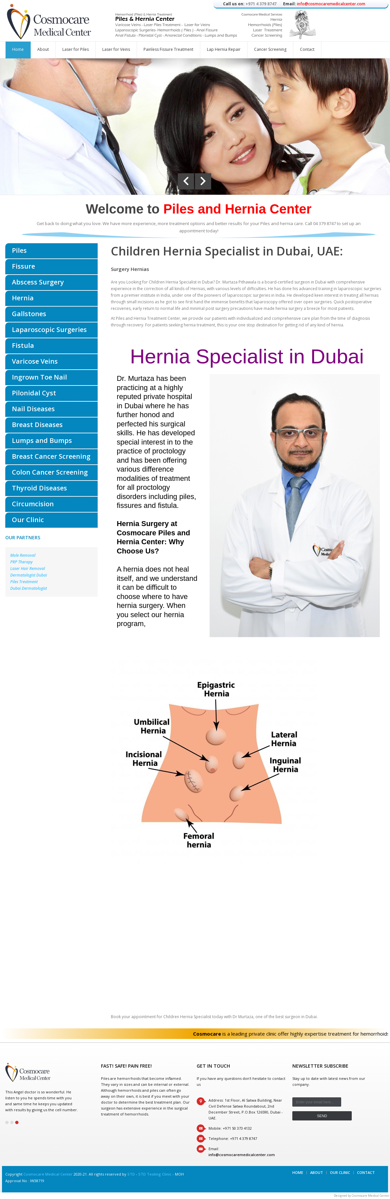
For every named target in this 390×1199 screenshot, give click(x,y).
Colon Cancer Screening (50, 472)
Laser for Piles (75, 49)
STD (131, 1174)
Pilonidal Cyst (34, 392)
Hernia (23, 297)
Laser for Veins (116, 49)
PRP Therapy (21, 562)
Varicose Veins (35, 361)
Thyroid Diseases (39, 487)
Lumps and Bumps (42, 440)
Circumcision (33, 503)
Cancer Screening (270, 49)
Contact (307, 49)
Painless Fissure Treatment (168, 49)
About (43, 49)
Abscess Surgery (38, 282)
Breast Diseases (37, 424)
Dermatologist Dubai (28, 575)
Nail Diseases (33, 408)
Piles (19, 250)
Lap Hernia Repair (224, 49)
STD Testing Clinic (155, 1174)
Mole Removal (22, 555)
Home (18, 49)
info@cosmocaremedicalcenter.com (331, 4)
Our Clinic (28, 519)
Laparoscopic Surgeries (49, 329)
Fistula (23, 345)
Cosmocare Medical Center (48, 1174)
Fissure (23, 266)
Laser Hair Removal (27, 568)
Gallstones (29, 313)
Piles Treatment (24, 581)
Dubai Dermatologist (28, 588)
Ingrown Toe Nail (39, 377)
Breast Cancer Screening (51, 456)
